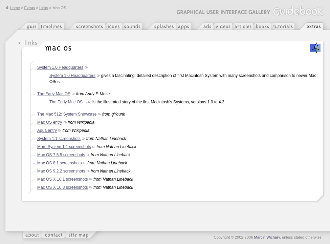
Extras (29, 8)
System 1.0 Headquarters (60, 67)
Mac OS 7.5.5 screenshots (61, 154)
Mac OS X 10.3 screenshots (62, 187)
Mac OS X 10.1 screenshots (62, 179)
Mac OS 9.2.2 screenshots (61, 171)
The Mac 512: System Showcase (66, 114)
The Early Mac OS (53, 94)
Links (43, 8)
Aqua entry (47, 130)
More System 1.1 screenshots (64, 146)
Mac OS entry (49, 122)
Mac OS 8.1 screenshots (59, 163)
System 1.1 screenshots (59, 138)
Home (13, 8)
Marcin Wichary (267, 237)
